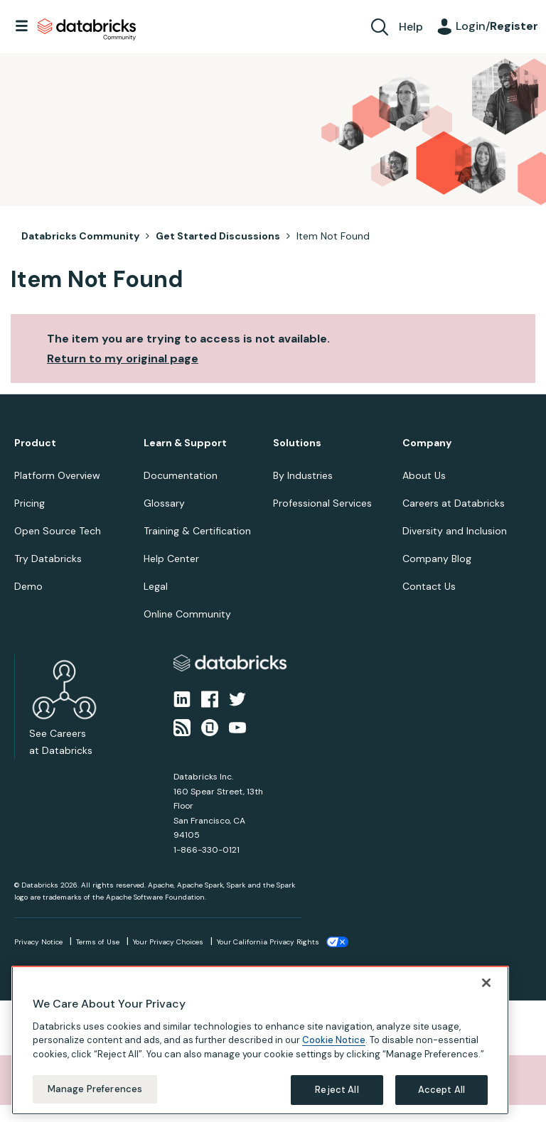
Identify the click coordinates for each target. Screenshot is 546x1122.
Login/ (497, 25)
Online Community (187, 614)
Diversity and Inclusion (454, 530)
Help (411, 26)
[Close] (486, 982)
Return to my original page (122, 358)
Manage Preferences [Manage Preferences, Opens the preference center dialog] (95, 1089)
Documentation (181, 475)
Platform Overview (57, 475)
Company (426, 443)
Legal (156, 586)
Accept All (441, 1090)
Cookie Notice (333, 1040)
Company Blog (436, 558)
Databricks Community (86, 30)
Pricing (29, 503)
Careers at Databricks (453, 503)
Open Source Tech (57, 530)
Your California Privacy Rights (268, 941)
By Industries (303, 475)
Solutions (297, 443)
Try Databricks (48, 558)
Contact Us (429, 586)
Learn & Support (185, 443)
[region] (260, 1040)
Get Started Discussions (218, 236)
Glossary (164, 503)
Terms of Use (97, 941)
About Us (424, 475)
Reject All (336, 1090)
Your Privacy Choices (168, 941)
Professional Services (322, 503)
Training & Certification (197, 530)
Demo (28, 586)
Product (35, 443)
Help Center (171, 558)
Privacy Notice (38, 941)
